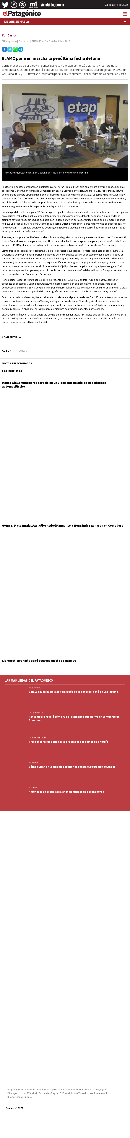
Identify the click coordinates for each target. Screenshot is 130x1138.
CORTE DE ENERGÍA (37, 737)
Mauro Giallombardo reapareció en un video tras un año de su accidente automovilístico (54, 384)
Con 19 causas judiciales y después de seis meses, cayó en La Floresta (73, 691)
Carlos (23, 350)
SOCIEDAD (33, 787)
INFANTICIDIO (35, 762)
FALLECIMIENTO (36, 712)
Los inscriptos (12, 371)
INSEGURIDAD (35, 687)
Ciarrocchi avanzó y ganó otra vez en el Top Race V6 (39, 661)
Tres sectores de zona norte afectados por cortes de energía (68, 741)
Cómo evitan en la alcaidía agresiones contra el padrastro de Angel (72, 766)
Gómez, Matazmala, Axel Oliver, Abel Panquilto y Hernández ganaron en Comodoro (62, 525)
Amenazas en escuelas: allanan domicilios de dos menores (66, 791)
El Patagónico (9, 41)
